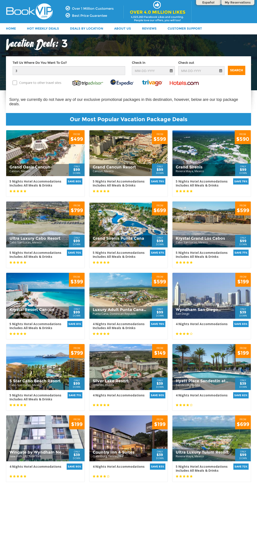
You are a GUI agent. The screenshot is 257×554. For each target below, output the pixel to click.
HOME (11, 28)
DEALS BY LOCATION (86, 28)
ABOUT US (122, 28)
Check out (186, 63)
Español (208, 2)
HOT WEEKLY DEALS (43, 28)
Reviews (149, 28)
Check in (138, 63)
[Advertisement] (128, 525)
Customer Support (185, 28)
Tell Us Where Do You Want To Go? (40, 63)
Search (236, 70)
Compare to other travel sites (37, 83)
